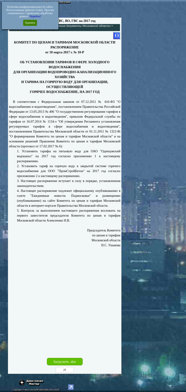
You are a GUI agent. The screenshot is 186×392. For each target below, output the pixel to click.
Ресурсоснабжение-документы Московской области (75, 25)
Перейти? (35, 16)
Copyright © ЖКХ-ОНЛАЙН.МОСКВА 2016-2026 (36, 390)
